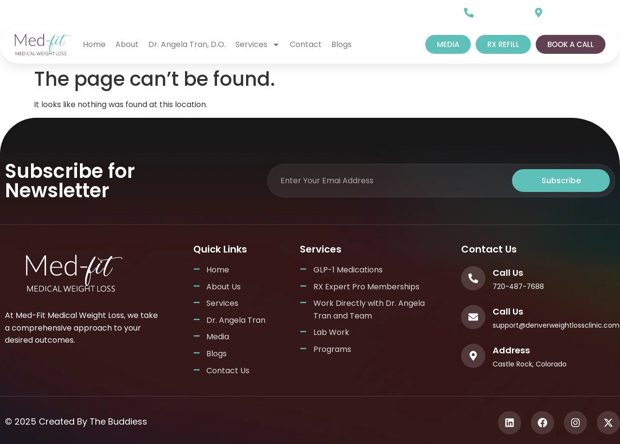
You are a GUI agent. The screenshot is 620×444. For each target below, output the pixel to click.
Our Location (572, 10)
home (94, 44)
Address (511, 350)
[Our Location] (538, 12)
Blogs (341, 44)
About (127, 44)
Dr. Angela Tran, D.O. (187, 44)
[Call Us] (469, 12)
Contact (306, 44)
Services (257, 44)
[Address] (473, 356)
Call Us (492, 10)
